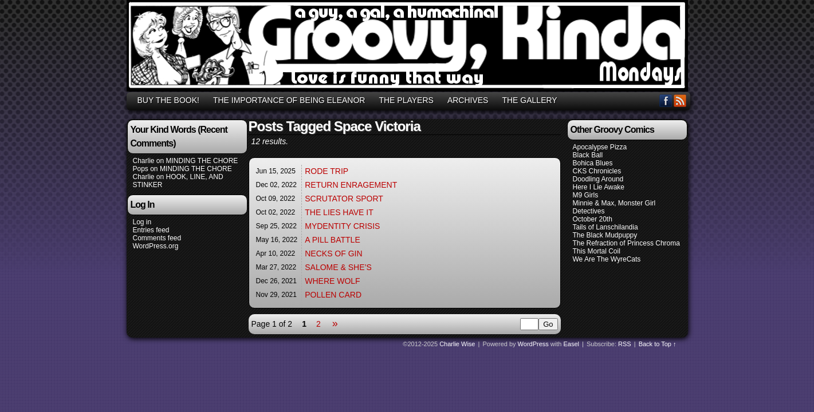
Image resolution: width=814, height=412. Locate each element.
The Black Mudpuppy (605, 235)
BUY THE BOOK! (168, 100)
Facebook (666, 100)
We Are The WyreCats (607, 259)
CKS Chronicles (597, 171)
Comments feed (157, 238)
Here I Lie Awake (599, 187)
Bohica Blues (593, 163)
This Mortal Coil (596, 251)
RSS (680, 100)
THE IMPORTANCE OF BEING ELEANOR (289, 100)
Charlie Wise (457, 343)
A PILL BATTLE (332, 239)
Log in (142, 222)
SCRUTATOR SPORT (344, 198)
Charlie (144, 161)
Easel (572, 343)
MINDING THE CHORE (202, 161)
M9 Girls (586, 195)
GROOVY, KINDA (409, 47)
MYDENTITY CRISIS (342, 226)
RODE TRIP (326, 171)
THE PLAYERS (406, 100)
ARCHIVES (468, 100)
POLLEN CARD (333, 294)
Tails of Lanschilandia (605, 227)
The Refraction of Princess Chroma (626, 243)
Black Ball (588, 155)
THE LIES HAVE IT (339, 212)
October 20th (592, 219)
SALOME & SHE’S (338, 267)
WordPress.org (156, 246)
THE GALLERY (529, 100)
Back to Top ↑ (658, 343)
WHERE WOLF (332, 281)
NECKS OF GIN (333, 253)
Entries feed (151, 230)
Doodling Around (598, 179)
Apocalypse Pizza (600, 147)
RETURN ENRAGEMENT (351, 184)
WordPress (533, 343)
